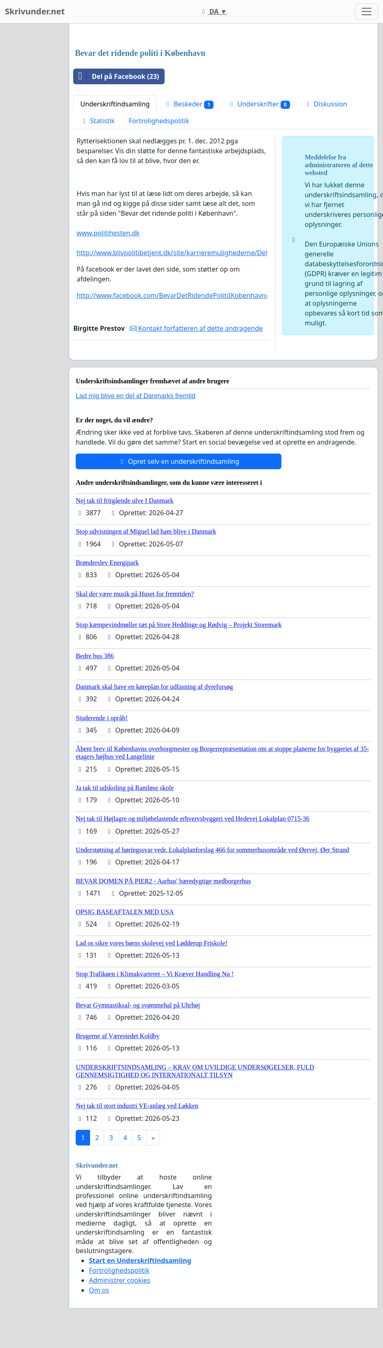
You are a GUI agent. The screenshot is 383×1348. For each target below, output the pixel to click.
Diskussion (325, 103)
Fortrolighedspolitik (159, 120)
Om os (99, 1290)
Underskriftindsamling (115, 103)
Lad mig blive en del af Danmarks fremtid (135, 395)
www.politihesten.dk (108, 232)
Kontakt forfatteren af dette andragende (196, 328)
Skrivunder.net (35, 11)
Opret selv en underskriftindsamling (178, 461)
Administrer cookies (119, 1280)
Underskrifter (258, 104)
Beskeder (189, 104)
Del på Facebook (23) (116, 76)
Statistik (97, 120)
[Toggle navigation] (366, 11)
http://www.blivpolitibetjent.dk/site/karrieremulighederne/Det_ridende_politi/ (196, 252)
